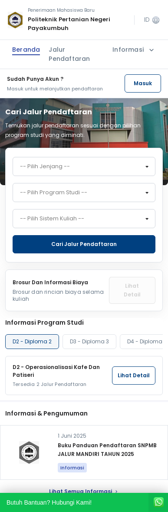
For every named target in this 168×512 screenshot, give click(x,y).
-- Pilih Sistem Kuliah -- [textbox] (52, 219)
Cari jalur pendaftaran (84, 244)
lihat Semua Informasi (84, 491)
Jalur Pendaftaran (69, 54)
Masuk (143, 83)
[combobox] (84, 166)
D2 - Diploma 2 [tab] (32, 341)
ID (152, 19)
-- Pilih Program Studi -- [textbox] (53, 192)
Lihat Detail (132, 290)
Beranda (26, 49)
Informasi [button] (134, 49)
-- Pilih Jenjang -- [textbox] (45, 166)
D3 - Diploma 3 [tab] (89, 341)
